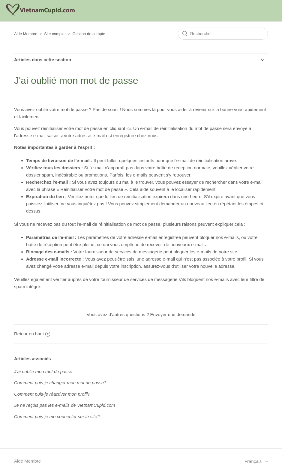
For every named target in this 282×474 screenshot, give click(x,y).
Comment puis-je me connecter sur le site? (57, 416)
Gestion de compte (89, 34)
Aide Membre (25, 34)
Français (253, 461)
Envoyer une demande (172, 314)
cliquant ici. (121, 128)
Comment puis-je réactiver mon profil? (52, 394)
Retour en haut (32, 333)
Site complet (55, 34)
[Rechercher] (223, 34)
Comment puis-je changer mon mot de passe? (60, 382)
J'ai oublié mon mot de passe (43, 371)
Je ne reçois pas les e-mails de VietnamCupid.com (64, 405)
